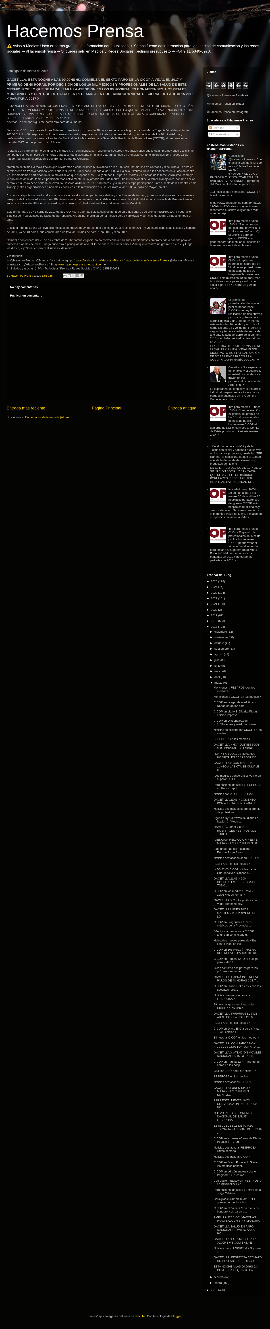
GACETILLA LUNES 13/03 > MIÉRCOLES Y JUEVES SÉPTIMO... (232, 1091)
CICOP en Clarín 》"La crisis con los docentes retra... (237, 987)
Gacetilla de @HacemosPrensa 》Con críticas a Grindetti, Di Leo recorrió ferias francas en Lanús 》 (245, 162)
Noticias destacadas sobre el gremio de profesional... (237, 810)
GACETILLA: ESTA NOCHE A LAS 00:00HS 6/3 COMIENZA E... (236, 1240)
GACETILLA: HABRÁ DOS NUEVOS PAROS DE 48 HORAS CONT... (237, 978)
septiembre (222, 648)
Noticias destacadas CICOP (231, 1156)
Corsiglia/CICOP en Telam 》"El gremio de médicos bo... (234, 1200)
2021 (214, 604)
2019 (214, 615)
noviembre (221, 637)
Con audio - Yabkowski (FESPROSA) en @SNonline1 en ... (238, 1182)
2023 (214, 592)
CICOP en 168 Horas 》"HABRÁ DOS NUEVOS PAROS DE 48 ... (236, 951)
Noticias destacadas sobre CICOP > (237, 858)
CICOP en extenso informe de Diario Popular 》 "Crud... (237, 1140)
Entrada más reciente (26, 408)
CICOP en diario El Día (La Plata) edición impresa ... (235, 713)
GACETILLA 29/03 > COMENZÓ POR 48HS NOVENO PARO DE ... (238, 801)
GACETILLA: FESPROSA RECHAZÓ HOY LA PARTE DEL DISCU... (238, 1259)
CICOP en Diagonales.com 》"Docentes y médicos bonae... (236, 722)
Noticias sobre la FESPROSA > (234, 794)
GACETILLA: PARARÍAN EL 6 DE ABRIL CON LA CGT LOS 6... (235, 1015)
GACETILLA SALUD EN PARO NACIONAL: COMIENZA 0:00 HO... (234, 1230)
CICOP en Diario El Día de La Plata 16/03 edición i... (236, 1030)
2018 (214, 621)
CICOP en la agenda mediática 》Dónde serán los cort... (235, 704)
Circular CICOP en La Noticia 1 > (235, 1071)
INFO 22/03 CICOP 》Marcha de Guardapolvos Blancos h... (235, 871)
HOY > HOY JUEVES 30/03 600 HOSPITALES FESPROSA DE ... (236, 755)
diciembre (221, 631)
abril (217, 677)
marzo (218, 682)
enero (218, 1282)
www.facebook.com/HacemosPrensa (99, 260)
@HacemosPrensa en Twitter (225, 103)
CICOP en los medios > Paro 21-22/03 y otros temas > (235, 892)
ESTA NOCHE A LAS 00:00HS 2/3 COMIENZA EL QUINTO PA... (236, 1268)
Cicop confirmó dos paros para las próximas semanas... (236, 969)
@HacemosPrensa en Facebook (227, 95)
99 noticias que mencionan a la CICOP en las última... (233, 1006)
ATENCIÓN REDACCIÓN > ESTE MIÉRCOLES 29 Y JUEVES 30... (236, 841)
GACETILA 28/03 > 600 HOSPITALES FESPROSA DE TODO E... (235, 830)
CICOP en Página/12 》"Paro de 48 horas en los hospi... (237, 1063)
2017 (214, 626)
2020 (214, 609)
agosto (219, 654)
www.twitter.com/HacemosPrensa (147, 260)
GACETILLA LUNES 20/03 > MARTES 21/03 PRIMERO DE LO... (235, 913)
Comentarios (219, 134)
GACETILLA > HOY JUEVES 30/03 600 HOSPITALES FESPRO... (236, 746)
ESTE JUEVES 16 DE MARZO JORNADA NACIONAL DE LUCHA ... (238, 1129)
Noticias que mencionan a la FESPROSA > (232, 997)
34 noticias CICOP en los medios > (236, 1037)
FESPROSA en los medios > (232, 739)
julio (217, 660)
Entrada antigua (182, 408)
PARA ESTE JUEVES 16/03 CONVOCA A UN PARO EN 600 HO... (236, 1104)
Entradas (216, 127)
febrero (219, 1277)
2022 (214, 598)
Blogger (176, 1316)
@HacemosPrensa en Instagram (227, 112)
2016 (214, 1290)
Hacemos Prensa (75, 31)
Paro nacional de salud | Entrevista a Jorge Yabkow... (237, 1191)
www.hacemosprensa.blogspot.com (80, 264)
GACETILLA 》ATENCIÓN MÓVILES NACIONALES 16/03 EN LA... (238, 1054)
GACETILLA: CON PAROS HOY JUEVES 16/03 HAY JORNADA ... (237, 1045)
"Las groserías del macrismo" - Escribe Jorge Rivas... (233, 850)
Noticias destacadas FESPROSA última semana (235, 1149)
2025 (214, 581)
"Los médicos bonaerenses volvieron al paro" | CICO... (237, 777)
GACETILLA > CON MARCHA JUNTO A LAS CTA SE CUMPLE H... (236, 766)
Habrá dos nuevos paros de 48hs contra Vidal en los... (235, 942)
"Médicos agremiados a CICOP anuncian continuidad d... (234, 933)
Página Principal (106, 408)
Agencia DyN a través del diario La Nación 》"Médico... (236, 819)
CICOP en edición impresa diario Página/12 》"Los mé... (235, 1173)
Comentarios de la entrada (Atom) (47, 417)
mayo (218, 671)
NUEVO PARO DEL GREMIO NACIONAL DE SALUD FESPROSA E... (232, 1116)
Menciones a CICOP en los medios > (237, 696)
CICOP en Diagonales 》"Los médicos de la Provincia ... (232, 923)
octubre (219, 643)
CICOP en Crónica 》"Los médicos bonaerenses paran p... (236, 1209)
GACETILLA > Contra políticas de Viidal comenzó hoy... (235, 902)
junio (217, 665)
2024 (214, 587)
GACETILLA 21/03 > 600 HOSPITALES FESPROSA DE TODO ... (235, 882)
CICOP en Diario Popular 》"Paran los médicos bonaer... (236, 1164)
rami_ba (140, 1316)
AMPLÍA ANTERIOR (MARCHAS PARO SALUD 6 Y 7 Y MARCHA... (237, 1219)
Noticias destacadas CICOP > (233, 1082)
